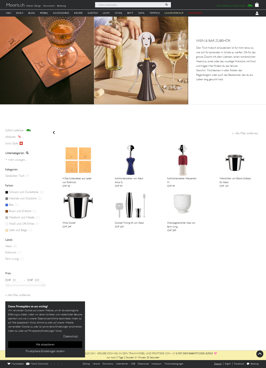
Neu (8, 13)
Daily (19, 13)
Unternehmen (122, 364)
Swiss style (14, 143)
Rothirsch (13, 252)
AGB (133, 364)
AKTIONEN (195, 13)
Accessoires (61, 13)
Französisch (239, 364)
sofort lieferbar (18, 130)
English (228, 364)
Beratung (61, 6)
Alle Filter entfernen (245, 133)
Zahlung (86, 364)
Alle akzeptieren (45, 344)
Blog (31, 13)
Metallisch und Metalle (24, 217)
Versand (96, 364)
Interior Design (33, 6)
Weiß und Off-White (24, 224)
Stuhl (118, 13)
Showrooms (49, 6)
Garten (93, 13)
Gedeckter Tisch (17, 176)
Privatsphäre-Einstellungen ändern (45, 351)
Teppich (155, 13)
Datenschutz (143, 364)
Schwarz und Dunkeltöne (26, 192)
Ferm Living (14, 259)
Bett (130, 13)
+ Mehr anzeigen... (16, 160)
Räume (78, 13)
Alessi (11, 246)
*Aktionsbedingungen (173, 364)
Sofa (141, 13)
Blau (14, 205)
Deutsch (218, 364)
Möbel (44, 13)
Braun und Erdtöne (22, 211)
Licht (106, 13)
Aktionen (14, 137)
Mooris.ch (15, 5)
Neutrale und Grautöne (25, 198)
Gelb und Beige (20, 230)
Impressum (156, 364)
